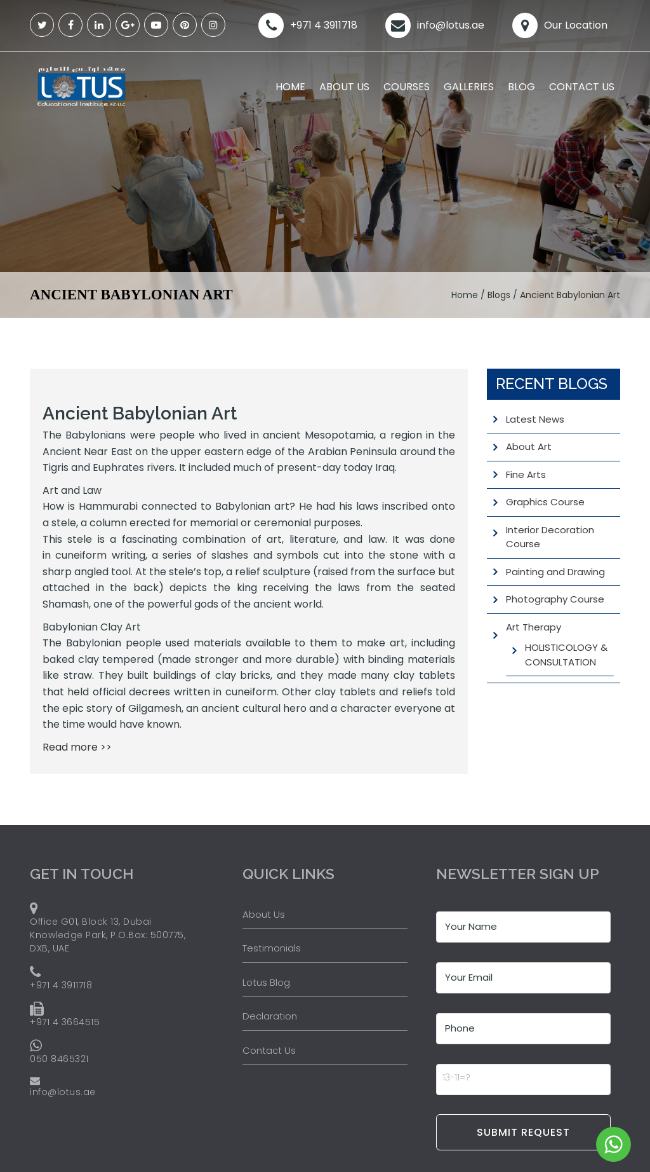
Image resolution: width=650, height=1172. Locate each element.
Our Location (575, 25)
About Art (529, 446)
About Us (344, 86)
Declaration (269, 1016)
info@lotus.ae (450, 25)
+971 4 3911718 (323, 25)
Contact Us (581, 86)
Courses (406, 86)
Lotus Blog (266, 982)
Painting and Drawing (555, 571)
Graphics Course (545, 501)
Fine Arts (526, 474)
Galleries (469, 86)
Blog (521, 86)
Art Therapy (533, 627)
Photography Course (555, 599)
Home (290, 86)
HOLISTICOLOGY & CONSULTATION (566, 655)
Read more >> (77, 747)
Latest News (535, 419)
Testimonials (271, 948)
